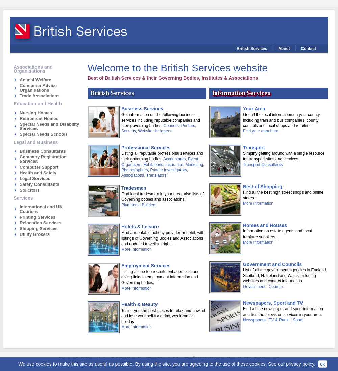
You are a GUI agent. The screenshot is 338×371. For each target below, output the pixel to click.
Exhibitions (153, 164)
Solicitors (30, 190)
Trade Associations (40, 95)
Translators (156, 175)
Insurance (174, 164)
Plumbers (130, 205)
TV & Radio (279, 320)
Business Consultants (43, 151)
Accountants (174, 159)
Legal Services (35, 178)
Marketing (194, 164)
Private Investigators (168, 170)
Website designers (154, 131)
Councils (276, 286)
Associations (132, 175)
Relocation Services (41, 222)
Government (254, 286)
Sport (298, 320)
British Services (252, 48)
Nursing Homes (36, 112)
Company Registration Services (43, 159)
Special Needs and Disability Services (49, 126)
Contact (308, 48)
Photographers (134, 170)
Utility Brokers (35, 234)
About (284, 48)
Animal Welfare (35, 79)
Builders (149, 205)
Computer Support (39, 167)
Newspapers (254, 320)
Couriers (171, 125)
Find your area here (261, 131)
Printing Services (37, 217)
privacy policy (300, 364)
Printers (188, 125)
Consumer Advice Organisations (38, 88)
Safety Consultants (39, 184)
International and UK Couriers (41, 209)
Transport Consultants (263, 164)
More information (136, 249)
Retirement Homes (39, 118)
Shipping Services (39, 228)
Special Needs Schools (44, 134)
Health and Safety (38, 172)
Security (128, 131)
